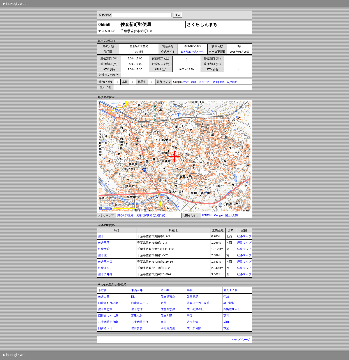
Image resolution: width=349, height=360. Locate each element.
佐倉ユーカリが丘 (198, 303)
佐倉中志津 (105, 309)
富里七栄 (137, 315)
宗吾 (163, 303)
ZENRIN (207, 215)
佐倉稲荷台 (168, 296)
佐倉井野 (166, 315)
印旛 (226, 296)
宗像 (189, 315)
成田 (226, 322)
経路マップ (244, 236)
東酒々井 (137, 290)
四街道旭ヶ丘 (231, 309)
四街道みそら (139, 303)
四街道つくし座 (108, 315)
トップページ (240, 339)
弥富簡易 (192, 296)
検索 (186, 81)
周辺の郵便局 (125, 215)
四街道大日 (105, 328)
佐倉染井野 (105, 274)
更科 (226, 315)
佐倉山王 (103, 296)
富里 (163, 322)
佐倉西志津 (168, 309)
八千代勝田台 (139, 322)
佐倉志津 (137, 309)
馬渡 (189, 290)
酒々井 (165, 290)
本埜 (226, 328)
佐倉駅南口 (105, 261)
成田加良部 (194, 328)
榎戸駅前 (229, 303)
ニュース (204, 81)
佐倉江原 (103, 268)
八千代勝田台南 (108, 322)
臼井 (134, 296)
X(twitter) (232, 81)
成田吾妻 (137, 328)
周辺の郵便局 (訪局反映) (150, 215)
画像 (193, 81)
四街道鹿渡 (168, 328)
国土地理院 (231, 215)
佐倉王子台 (230, 290)
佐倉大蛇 (103, 249)
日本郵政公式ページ (192, 51)
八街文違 (192, 322)
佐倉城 (102, 255)
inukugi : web (14, 3)
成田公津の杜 (195, 309)
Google (218, 215)
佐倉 (101, 236)
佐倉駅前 (103, 242)
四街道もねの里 (108, 303)
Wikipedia (218, 81)
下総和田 (103, 290)
